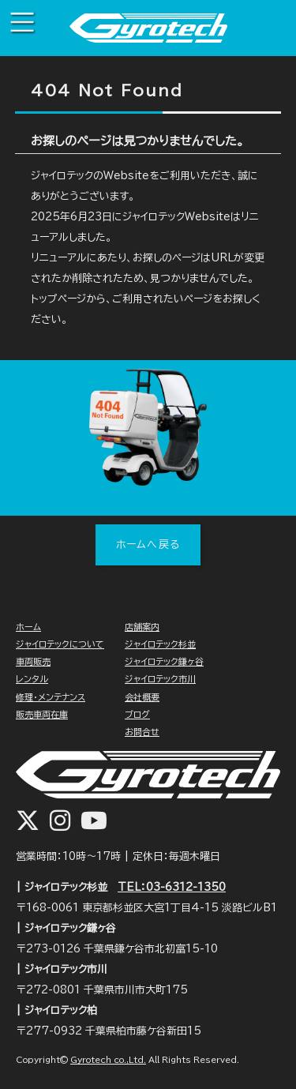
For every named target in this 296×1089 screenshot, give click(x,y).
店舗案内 (142, 626)
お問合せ (142, 731)
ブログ (137, 714)
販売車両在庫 (42, 714)
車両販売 (33, 661)
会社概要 (142, 697)
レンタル (32, 678)
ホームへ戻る (148, 544)
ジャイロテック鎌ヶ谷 (164, 661)
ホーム (28, 626)
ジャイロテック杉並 (160, 644)
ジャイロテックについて (60, 644)
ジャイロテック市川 (160, 678)
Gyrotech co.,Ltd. (108, 1060)
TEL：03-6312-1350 (172, 887)
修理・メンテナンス (50, 697)
